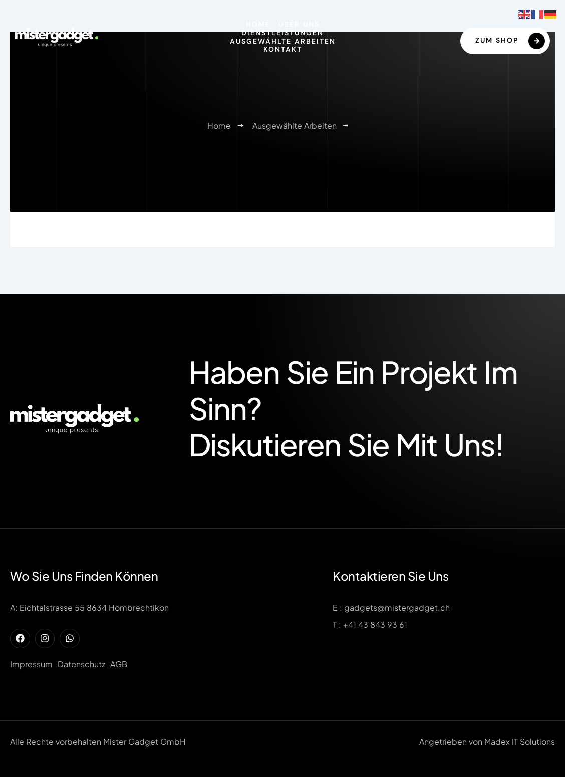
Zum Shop (510, 41)
